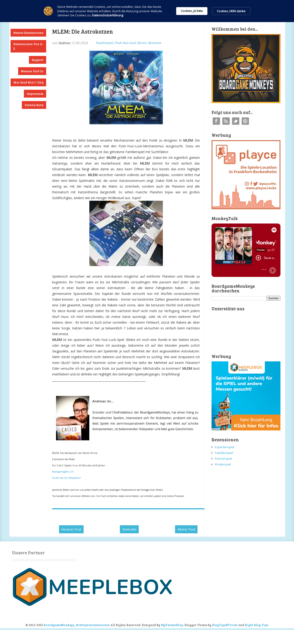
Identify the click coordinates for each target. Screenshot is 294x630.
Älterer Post (186, 529)
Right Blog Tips (256, 625)
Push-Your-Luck (125, 43)
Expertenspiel (224, 447)
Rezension (154, 43)
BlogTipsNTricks (225, 625)
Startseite (129, 529)
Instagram (245, 121)
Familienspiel (105, 43)
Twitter (235, 121)
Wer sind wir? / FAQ (28, 82)
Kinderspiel (223, 464)
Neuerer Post (71, 529)
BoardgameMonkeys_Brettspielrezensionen (77, 625)
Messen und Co (32, 71)
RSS (226, 121)
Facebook (216, 121)
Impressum (35, 94)
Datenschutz (34, 105)
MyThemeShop (172, 625)
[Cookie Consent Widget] (147, 11)
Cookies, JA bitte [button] (192, 11)
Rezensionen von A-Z (28, 46)
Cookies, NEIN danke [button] (231, 11)
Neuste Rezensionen (28, 33)
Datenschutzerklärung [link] (107, 15)
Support (37, 60)
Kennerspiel (223, 458)
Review (142, 43)
